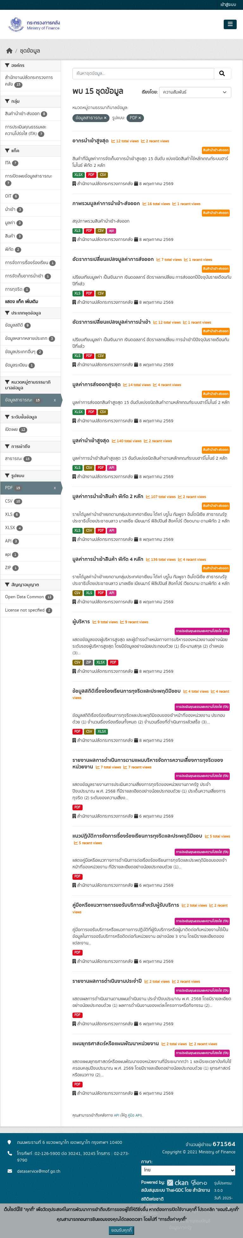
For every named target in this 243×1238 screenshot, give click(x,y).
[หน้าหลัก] (9, 51)
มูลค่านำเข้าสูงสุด (91, 441)
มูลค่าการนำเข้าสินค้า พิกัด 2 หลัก (108, 496)
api (111, 230)
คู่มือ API (134, 1115)
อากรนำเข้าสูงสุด (91, 141)
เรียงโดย (149, 92)
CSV (103, 175)
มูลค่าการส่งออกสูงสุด (97, 384)
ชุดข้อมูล (30, 51)
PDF (91, 175)
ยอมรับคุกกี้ (121, 1230)
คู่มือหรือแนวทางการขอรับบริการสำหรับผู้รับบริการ (126, 905)
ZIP (88, 662)
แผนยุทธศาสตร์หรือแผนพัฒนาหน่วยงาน (116, 1044)
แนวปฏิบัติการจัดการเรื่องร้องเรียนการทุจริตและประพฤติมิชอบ (137, 836)
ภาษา (146, 1162)
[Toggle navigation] (230, 24)
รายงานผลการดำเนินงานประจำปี (107, 981)
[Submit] (222, 73)
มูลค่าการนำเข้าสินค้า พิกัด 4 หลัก (108, 559)
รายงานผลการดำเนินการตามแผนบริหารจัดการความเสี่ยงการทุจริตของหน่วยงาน (147, 763)
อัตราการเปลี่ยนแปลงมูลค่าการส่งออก (113, 259)
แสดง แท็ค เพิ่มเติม (21, 302)
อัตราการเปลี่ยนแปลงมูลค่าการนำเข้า (112, 322)
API (111, 467)
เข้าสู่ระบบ (228, 5)
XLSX (78, 175)
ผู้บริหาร (81, 622)
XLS (77, 230)
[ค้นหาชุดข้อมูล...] (143, 73)
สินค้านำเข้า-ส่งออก (215, 150)
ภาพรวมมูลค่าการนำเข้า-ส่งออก (106, 203)
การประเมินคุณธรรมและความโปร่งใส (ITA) (202, 631)
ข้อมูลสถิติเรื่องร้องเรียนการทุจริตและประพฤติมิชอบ (127, 691)
